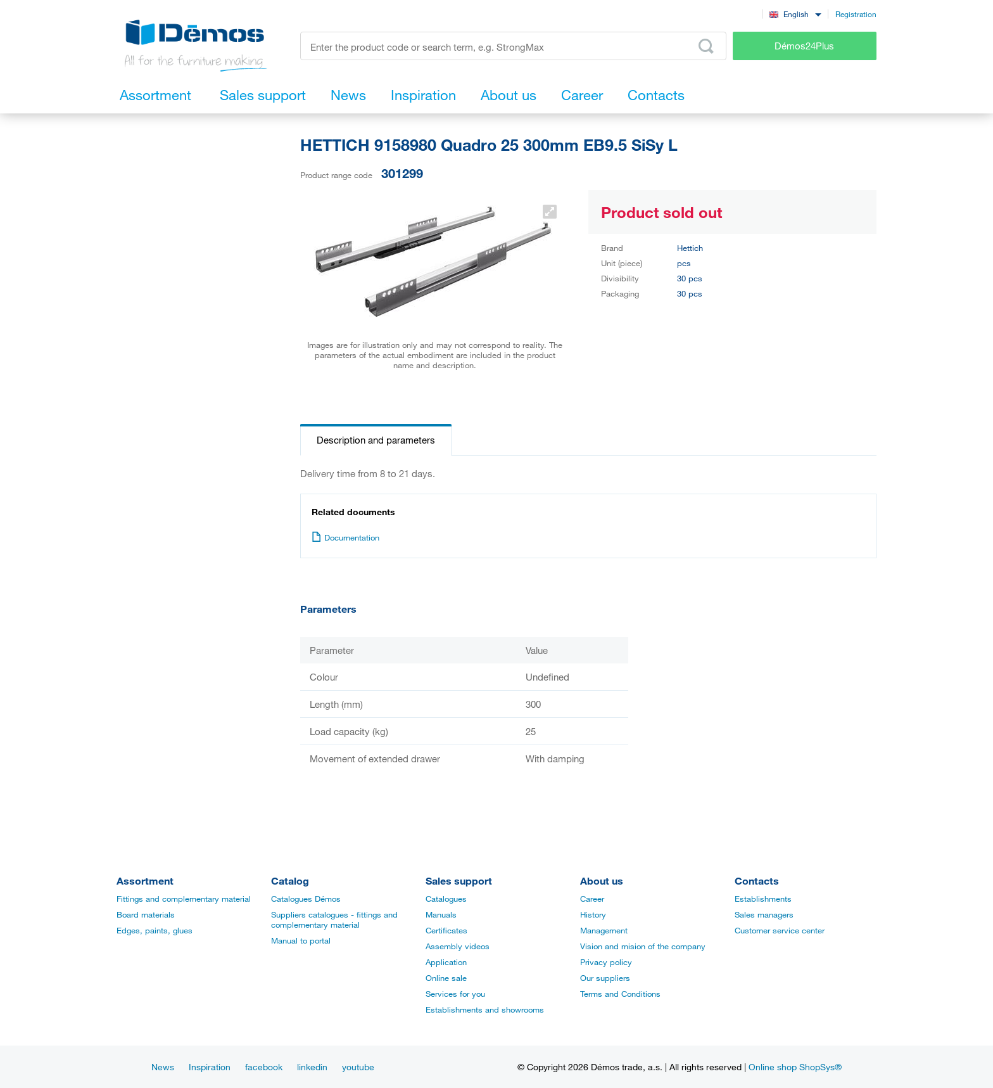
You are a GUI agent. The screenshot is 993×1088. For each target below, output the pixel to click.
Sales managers (764, 914)
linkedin (312, 1066)
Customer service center (780, 930)
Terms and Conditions (620, 994)
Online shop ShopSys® (795, 1066)
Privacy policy (606, 962)
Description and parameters (376, 439)
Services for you (455, 994)
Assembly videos (458, 946)
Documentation (345, 537)
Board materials (146, 914)
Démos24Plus (804, 45)
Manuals (441, 914)
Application (446, 962)
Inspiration (210, 1066)
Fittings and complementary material (184, 898)
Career (592, 898)
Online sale (446, 978)
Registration (855, 14)
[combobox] (795, 13)
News (162, 1066)
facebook (263, 1066)
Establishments (763, 898)
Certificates (446, 930)
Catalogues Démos (306, 898)
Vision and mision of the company (642, 946)
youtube (358, 1066)
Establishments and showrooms (485, 1009)
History (593, 914)
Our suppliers (605, 978)
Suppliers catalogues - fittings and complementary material (334, 919)
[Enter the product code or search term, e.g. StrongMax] (513, 46)
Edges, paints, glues (155, 930)
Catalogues (446, 898)
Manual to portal (301, 940)
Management (604, 930)
